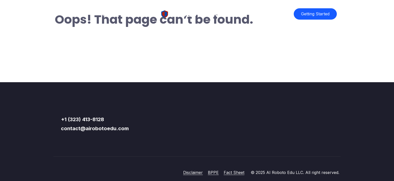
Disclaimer (193, 172)
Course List (69, 13)
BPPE (213, 172)
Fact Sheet (234, 172)
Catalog (97, 13)
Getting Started (315, 13)
